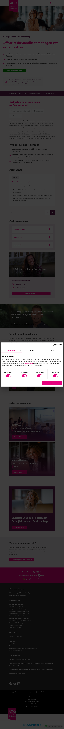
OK (52, 383)
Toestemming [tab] (11, 350)
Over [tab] (52, 350)
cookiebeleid (28, 363)
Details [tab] (32, 350)
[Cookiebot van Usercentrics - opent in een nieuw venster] (54, 345)
